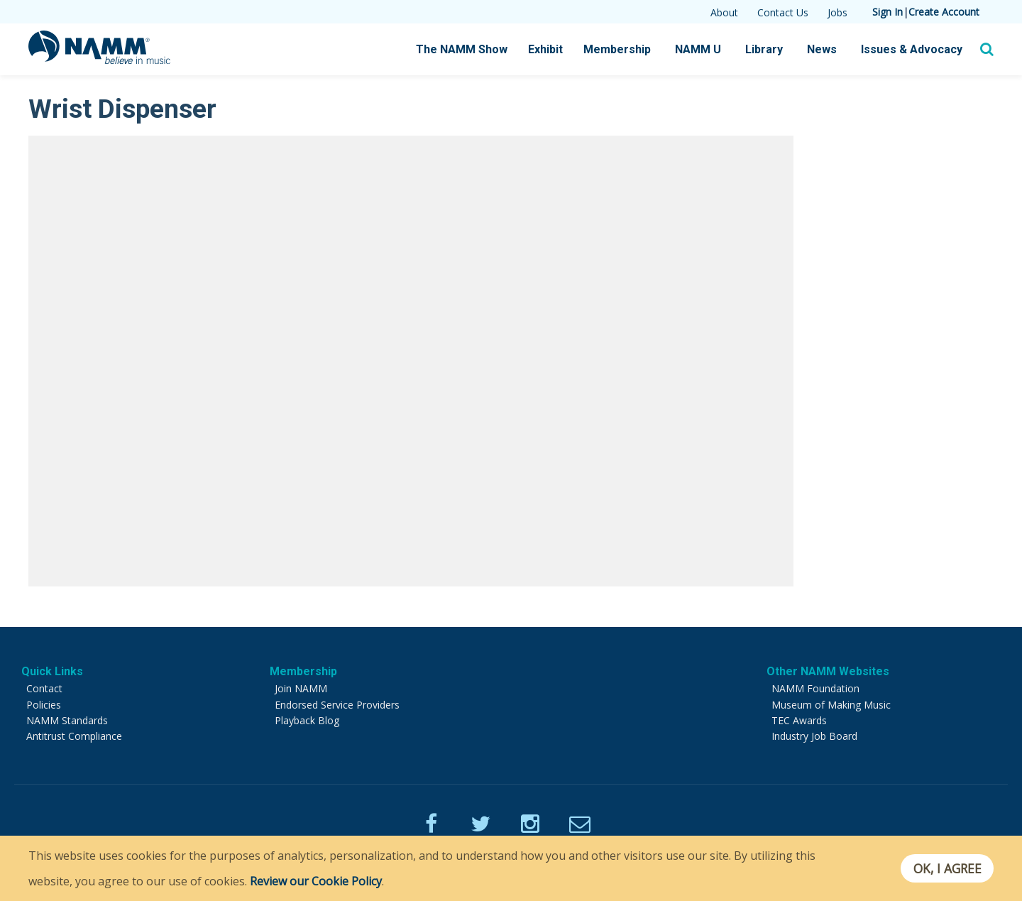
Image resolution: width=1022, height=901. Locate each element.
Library (764, 49)
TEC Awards (799, 720)
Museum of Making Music (831, 704)
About (724, 12)
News (822, 49)
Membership (617, 49)
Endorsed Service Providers (337, 704)
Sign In (887, 11)
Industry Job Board (814, 736)
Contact (44, 688)
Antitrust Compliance (74, 736)
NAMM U (698, 49)
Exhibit (545, 49)
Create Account (943, 11)
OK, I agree (946, 868)
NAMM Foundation (815, 688)
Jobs (837, 12)
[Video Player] (411, 360)
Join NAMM (301, 688)
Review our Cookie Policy (316, 881)
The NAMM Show (461, 49)
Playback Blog (307, 720)
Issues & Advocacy (911, 49)
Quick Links (52, 671)
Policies (43, 704)
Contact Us (782, 12)
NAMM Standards (67, 720)
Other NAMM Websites (827, 671)
